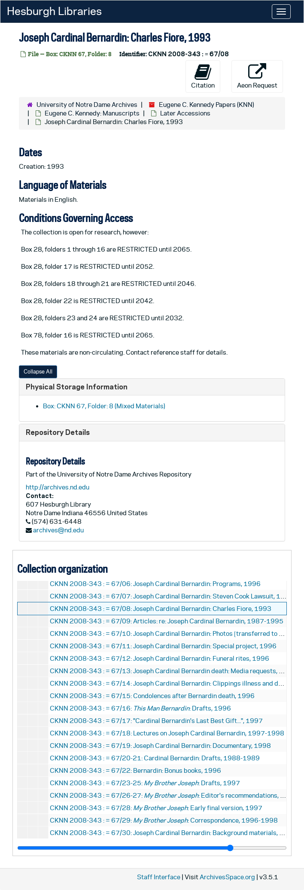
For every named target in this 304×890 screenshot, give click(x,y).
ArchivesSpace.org (227, 877)
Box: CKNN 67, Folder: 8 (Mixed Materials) (104, 406)
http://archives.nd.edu (57, 487)
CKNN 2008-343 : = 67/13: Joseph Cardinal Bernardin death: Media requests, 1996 (173, 670)
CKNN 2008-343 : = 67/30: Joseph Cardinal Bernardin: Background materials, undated (176, 832)
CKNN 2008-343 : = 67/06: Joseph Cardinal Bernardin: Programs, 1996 (155, 583)
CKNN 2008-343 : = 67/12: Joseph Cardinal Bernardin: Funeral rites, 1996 (159, 658)
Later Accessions (185, 113)
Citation (203, 76)
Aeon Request (257, 76)
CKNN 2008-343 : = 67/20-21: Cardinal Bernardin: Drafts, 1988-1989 (155, 758)
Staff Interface (158, 877)
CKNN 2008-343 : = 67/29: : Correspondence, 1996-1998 (164, 820)
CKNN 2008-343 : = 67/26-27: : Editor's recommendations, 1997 (173, 795)
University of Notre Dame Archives (86, 104)
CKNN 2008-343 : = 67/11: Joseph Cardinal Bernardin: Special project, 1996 (163, 646)
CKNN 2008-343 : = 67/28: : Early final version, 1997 (156, 807)
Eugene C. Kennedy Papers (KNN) (206, 104)
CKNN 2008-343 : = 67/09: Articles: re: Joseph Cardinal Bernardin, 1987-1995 (166, 621)
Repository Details (58, 432)
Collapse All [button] (38, 371)
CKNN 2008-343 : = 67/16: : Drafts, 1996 (140, 708)
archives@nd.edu (58, 530)
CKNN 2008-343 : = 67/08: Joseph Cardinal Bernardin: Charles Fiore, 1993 (160, 608)
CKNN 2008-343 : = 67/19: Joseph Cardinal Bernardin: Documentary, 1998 (160, 745)
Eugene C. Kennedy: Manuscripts (92, 113)
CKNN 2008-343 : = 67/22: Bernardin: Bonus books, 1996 (135, 770)
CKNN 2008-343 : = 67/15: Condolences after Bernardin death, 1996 (152, 695)
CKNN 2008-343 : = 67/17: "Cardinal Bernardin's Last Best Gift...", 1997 (156, 720)
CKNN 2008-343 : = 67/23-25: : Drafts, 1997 (145, 783)
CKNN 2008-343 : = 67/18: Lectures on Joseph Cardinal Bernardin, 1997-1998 (167, 733)
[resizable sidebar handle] (152, 847)
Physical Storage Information (77, 387)
